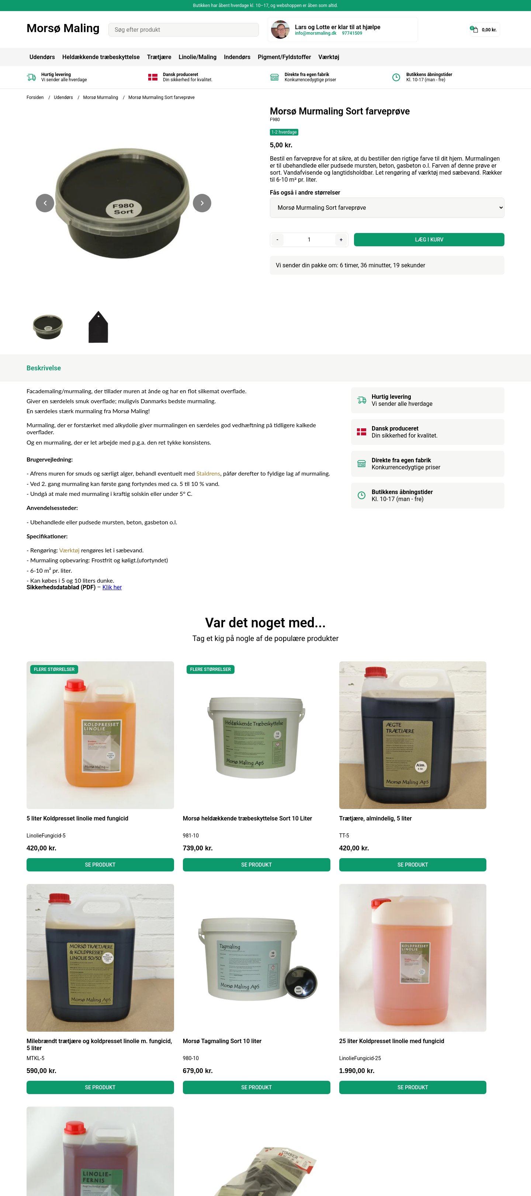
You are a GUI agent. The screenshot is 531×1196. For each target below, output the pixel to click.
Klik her (112, 587)
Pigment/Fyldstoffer (284, 57)
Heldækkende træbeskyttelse (101, 57)
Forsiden (35, 97)
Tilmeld (491, 1123)
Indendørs (237, 57)
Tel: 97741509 (45, 1120)
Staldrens (209, 473)
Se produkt (83, 830)
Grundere (255, 1140)
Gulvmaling (258, 1130)
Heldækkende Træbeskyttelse (281, 1090)
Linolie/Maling (197, 57)
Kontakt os (149, 1140)
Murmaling (257, 1120)
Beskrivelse (44, 368)
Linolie (251, 1110)
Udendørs (42, 57)
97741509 (352, 33)
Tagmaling (257, 1100)
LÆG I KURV (428, 240)
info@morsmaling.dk (315, 33)
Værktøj (328, 57)
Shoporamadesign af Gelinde (466, 1184)
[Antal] (308, 239)
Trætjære (159, 57)
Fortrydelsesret (154, 1110)
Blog (140, 1090)
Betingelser (149, 1100)
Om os (143, 1130)
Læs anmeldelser (157, 1120)
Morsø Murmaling (100, 97)
